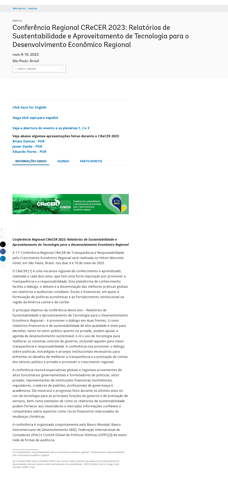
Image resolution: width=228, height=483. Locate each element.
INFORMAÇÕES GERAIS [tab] (30, 161)
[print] (3, 237)
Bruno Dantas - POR (28, 141)
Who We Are (19, 8)
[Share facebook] (3, 251)
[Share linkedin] (3, 258)
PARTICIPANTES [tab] (91, 161)
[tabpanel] (70, 321)
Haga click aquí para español (35, 117)
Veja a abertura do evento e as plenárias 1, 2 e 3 (50, 128)
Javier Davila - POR (27, 146)
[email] (3, 229)
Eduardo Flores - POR (29, 151)
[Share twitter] (3, 244)
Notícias (33, 8)
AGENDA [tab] (63, 161)
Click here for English (29, 107)
